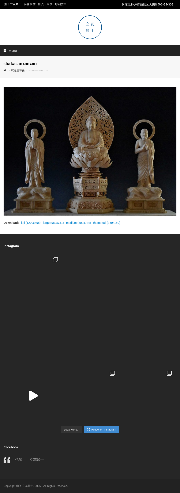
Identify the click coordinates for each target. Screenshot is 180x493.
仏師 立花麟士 (29, 460)
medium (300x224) (78, 222)
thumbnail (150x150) (106, 222)
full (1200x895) (31, 222)
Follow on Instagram (101, 429)
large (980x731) (53, 222)
